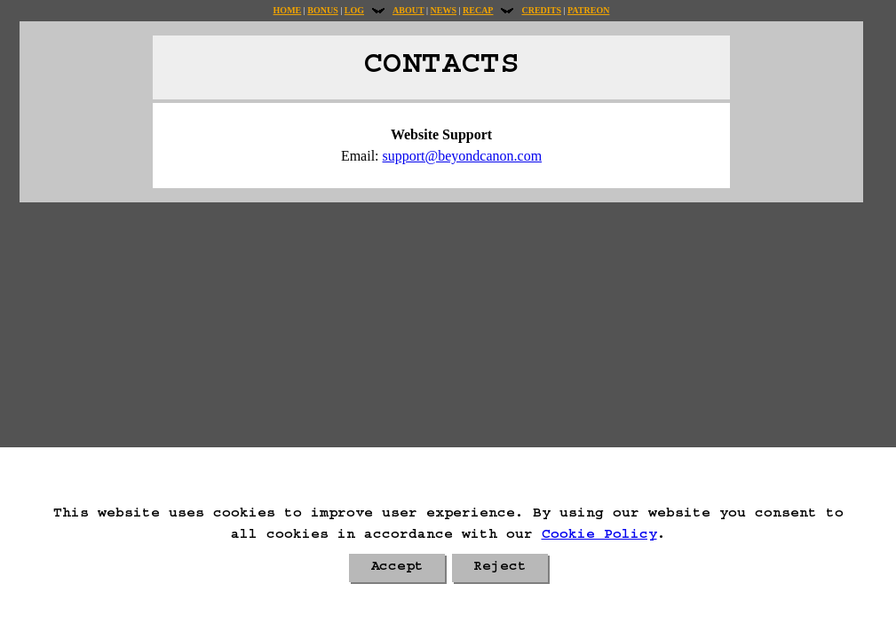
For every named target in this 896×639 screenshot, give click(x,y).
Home (288, 10)
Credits (540, 10)
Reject (500, 568)
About (408, 10)
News (443, 10)
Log (354, 10)
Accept (397, 568)
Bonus (322, 10)
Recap (478, 10)
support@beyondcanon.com (463, 155)
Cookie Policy (599, 536)
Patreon (588, 10)
